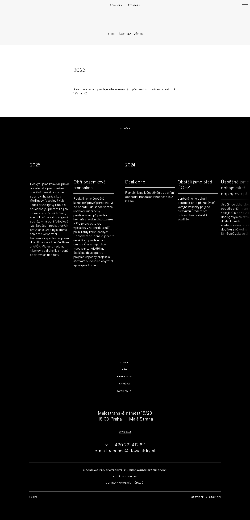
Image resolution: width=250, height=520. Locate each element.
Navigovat (125, 432)
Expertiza (124, 376)
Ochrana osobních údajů (125, 483)
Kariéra (124, 384)
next (241, 236)
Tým (125, 369)
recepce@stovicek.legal (132, 451)
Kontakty (124, 391)
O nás (124, 362)
